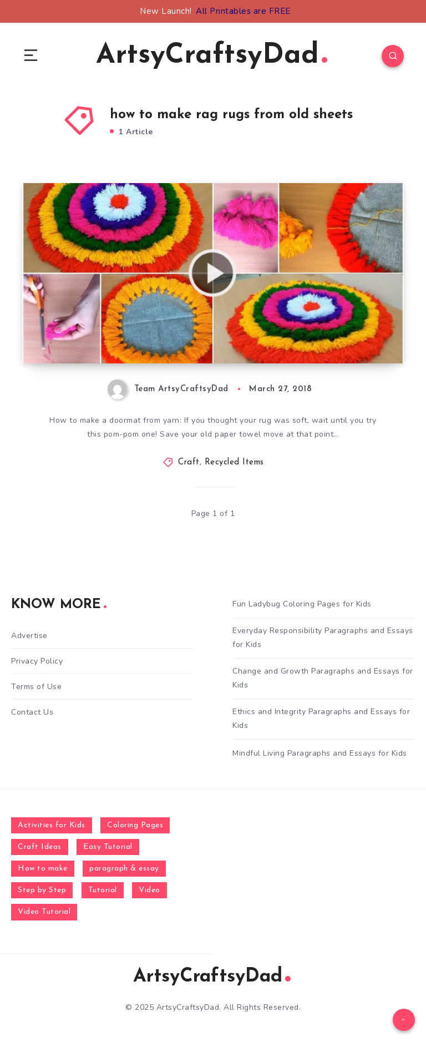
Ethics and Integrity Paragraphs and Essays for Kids (321, 718)
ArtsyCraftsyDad (211, 56)
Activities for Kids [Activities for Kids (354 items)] (51, 825)
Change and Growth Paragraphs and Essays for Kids (322, 678)
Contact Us (32, 712)
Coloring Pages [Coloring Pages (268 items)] (135, 825)
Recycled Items (234, 462)
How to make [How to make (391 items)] (43, 868)
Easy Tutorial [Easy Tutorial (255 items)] (108, 847)
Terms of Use (36, 686)
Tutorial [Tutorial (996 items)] (102, 890)
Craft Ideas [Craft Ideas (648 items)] (40, 847)
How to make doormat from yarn (128, 341)
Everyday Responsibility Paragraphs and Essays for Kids (322, 637)
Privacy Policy (37, 661)
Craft (189, 462)
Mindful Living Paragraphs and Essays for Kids (319, 753)
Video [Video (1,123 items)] (149, 890)
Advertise (29, 635)
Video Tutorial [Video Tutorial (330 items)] (44, 912)
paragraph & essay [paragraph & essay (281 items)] (124, 868)
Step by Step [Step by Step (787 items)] (42, 890)
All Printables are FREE (243, 11)
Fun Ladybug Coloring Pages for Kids (302, 604)
